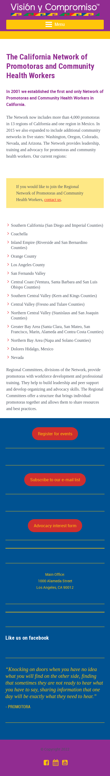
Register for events (55, 434)
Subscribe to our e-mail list (55, 480)
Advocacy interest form (55, 526)
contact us (52, 199)
